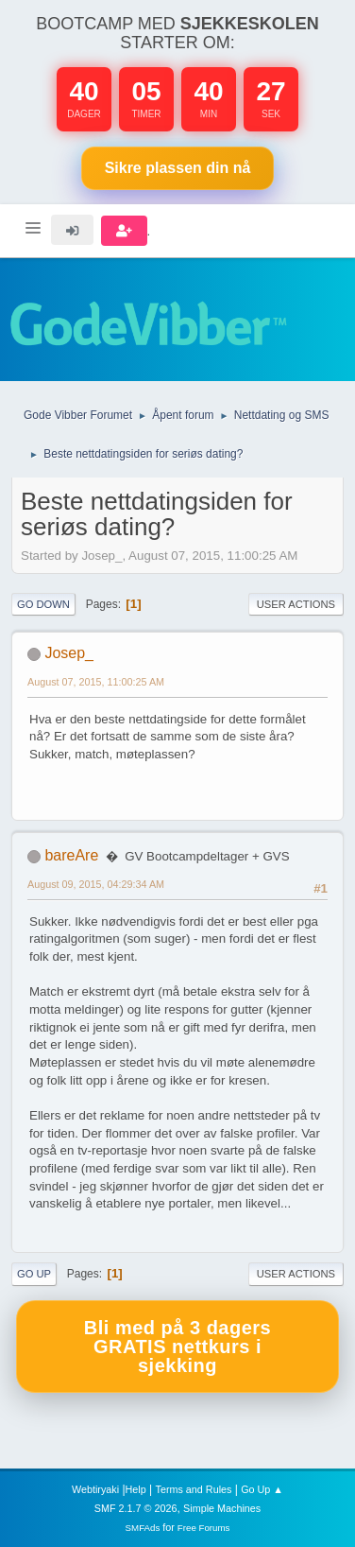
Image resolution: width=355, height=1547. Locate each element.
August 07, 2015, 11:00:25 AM (95, 681)
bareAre (71, 855)
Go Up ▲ (262, 1489)
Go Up (34, 1273)
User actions (296, 604)
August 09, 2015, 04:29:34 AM (95, 884)
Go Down (43, 604)
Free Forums (204, 1527)
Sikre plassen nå (178, 168)
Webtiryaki (95, 1489)
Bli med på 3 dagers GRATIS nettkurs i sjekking (177, 1346)
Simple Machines (222, 1508)
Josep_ (68, 653)
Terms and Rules (194, 1489)
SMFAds (143, 1527)
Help (136, 1489)
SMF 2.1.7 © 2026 (136, 1508)
